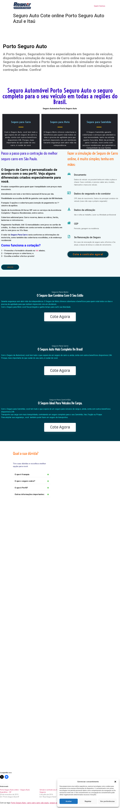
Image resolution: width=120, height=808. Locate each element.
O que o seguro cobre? (25, 481)
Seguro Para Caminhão (60, 400)
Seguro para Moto (60, 122)
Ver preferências (107, 801)
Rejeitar (88, 801)
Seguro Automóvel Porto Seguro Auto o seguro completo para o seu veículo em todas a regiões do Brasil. (60, 96)
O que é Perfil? (21, 488)
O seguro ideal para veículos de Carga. (60, 403)
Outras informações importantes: (30, 494)
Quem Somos (99, 6)
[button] (115, 781)
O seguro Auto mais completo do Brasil (60, 349)
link (37, 250)
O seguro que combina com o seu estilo (60, 295)
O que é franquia (22, 474)
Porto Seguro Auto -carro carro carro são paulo (30, 803)
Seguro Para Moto (60, 292)
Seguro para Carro (21, 122)
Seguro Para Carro (19, 235)
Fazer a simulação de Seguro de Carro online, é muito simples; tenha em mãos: (93, 159)
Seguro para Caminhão (99, 122)
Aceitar (69, 801)
